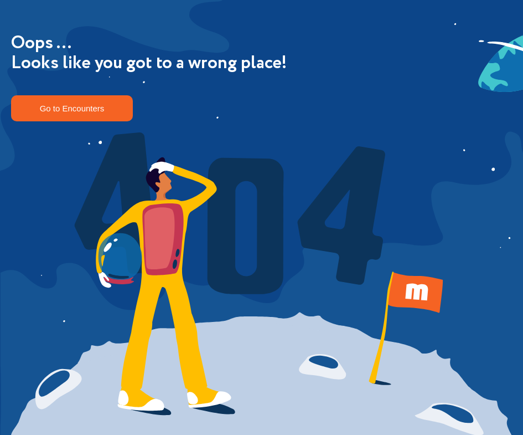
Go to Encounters (72, 108)
